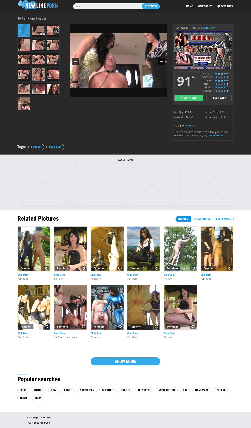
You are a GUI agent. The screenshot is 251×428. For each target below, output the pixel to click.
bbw (53, 390)
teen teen (144, 390)
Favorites (225, 6)
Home (189, 6)
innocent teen (166, 390)
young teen (87, 390)
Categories (205, 6)
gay (185, 390)
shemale (107, 390)
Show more (125, 361)
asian (38, 397)
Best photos (223, 218)
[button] (75, 61)
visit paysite (188, 97)
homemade (201, 390)
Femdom (191, 125)
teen (23, 390)
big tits (125, 390)
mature (38, 390)
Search (150, 6)
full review (219, 97)
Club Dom (208, 28)
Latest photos (202, 218)
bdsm (23, 397)
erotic (68, 390)
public (220, 390)
